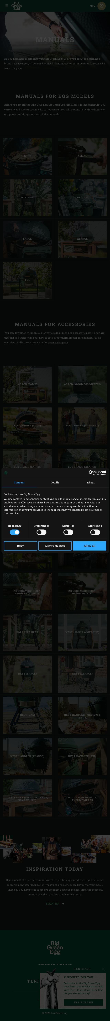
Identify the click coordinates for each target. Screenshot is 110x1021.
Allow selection (55, 546)
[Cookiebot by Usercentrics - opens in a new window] (91, 472)
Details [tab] (55, 482)
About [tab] (91, 482)
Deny (20, 546)
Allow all (90, 546)
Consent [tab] (19, 482)
